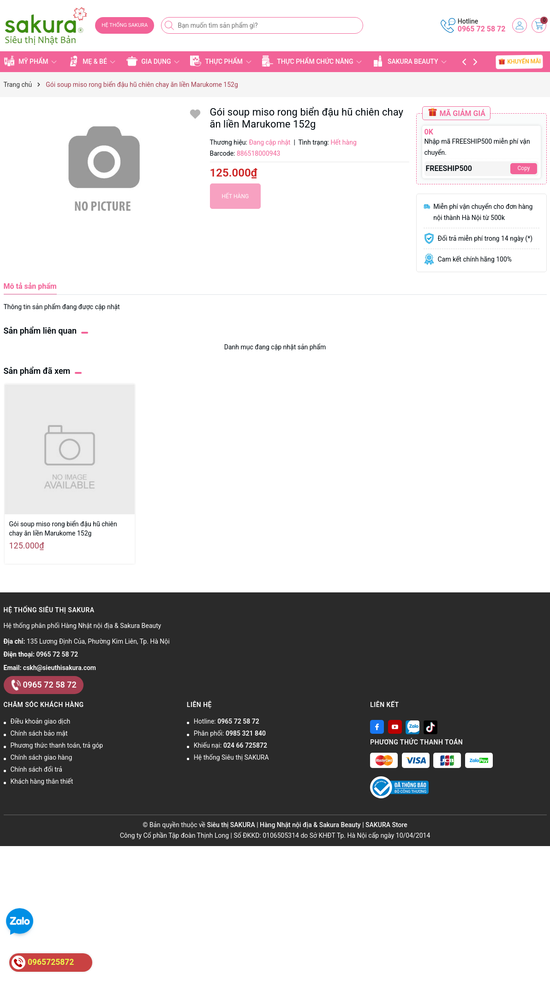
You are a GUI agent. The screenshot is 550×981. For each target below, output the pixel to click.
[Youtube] (395, 727)
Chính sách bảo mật (39, 733)
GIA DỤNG (152, 61)
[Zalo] (412, 727)
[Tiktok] (430, 727)
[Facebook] (377, 727)
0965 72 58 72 (482, 28)
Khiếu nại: (230, 745)
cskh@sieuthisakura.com (59, 667)
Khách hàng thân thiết (42, 781)
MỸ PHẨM (30, 61)
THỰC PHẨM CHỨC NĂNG (312, 61)
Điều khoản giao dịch (41, 721)
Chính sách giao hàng (41, 757)
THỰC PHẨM (220, 61)
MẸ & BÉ (92, 61)
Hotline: (226, 721)
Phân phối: (230, 733)
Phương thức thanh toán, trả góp (57, 745)
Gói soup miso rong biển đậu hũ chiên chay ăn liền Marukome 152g (63, 528)
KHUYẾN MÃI (519, 61)
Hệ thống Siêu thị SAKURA (231, 757)
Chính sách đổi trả (36, 769)
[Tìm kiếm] (170, 25)
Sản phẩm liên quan (40, 330)
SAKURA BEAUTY (409, 61)
